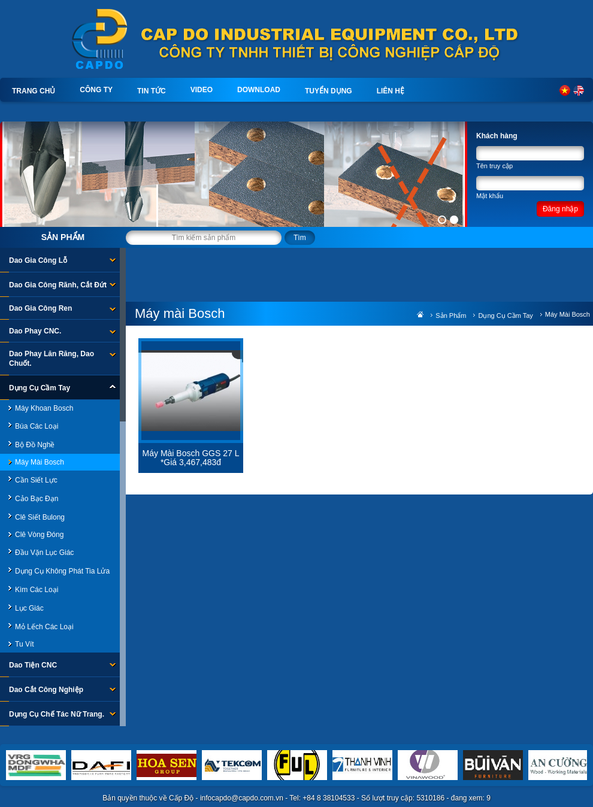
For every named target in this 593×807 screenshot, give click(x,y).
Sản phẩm (62, 237)
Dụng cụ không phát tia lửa (62, 571)
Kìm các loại (36, 589)
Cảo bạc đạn (36, 498)
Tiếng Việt (564, 90)
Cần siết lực (36, 480)
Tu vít (24, 644)
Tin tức (151, 91)
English (578, 90)
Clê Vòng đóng (39, 534)
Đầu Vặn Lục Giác (44, 552)
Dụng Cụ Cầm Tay (505, 315)
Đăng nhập (560, 209)
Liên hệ (390, 91)
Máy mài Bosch (39, 462)
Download (258, 90)
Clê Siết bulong (40, 517)
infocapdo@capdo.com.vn (241, 798)
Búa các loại (36, 426)
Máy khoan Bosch (44, 408)
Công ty (96, 90)
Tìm (300, 237)
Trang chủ (33, 91)
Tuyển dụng (328, 91)
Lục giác (29, 608)
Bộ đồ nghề (35, 445)
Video (201, 90)
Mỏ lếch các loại (44, 627)
